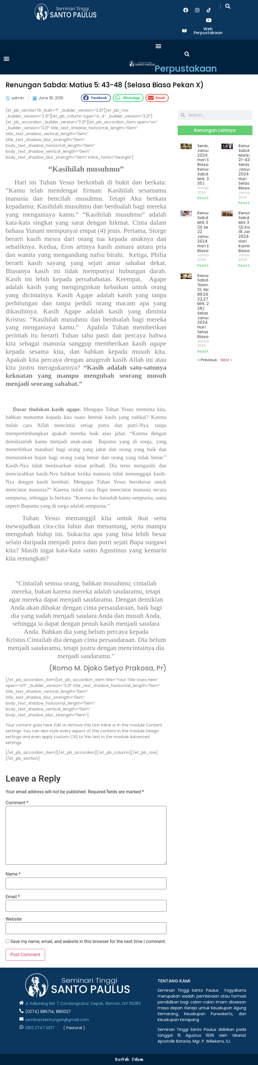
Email (13, 897)
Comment (17, 803)
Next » (226, 360)
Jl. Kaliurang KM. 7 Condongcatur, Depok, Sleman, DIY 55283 (83, 1003)
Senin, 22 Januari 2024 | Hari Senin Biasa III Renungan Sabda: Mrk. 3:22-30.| (207, 164)
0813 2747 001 (38, 1028)
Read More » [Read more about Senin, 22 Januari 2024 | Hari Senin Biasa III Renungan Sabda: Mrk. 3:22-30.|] (207, 198)
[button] (228, 6)
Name (13, 874)
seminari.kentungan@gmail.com (57, 1019)
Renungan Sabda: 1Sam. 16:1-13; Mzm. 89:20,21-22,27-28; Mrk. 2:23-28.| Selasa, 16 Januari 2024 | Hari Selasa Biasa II (207, 306)
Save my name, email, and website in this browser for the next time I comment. (88, 941)
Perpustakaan (186, 68)
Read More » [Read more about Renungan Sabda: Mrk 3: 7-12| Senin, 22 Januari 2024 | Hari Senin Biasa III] (207, 265)
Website (14, 919)
